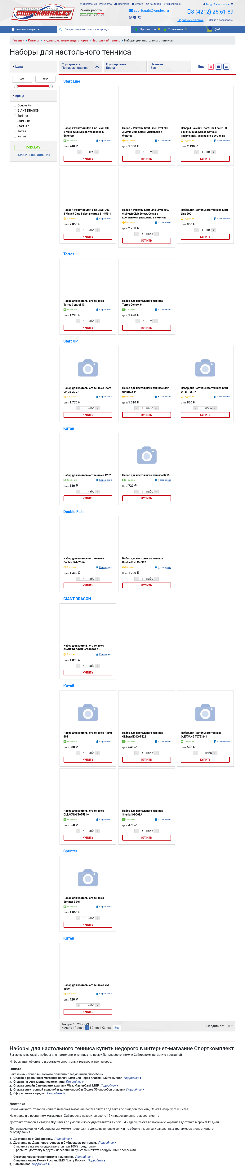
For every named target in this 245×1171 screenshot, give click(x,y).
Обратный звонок (190, 20)
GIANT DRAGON (77, 598)
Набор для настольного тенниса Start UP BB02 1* (145, 389)
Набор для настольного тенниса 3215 (146, 475)
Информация (172, 3)
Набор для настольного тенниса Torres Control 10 (84, 302)
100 (229, 1026)
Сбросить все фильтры (33, 155)
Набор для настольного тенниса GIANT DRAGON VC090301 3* (84, 647)
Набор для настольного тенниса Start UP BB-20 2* (87, 389)
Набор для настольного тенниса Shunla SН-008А (142, 812)
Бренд (18, 96)
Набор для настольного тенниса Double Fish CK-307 (142, 560)
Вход (209, 4)
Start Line (71, 81)
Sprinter (70, 851)
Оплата (107, 3)
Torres (68, 254)
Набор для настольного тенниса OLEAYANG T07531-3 (201, 734)
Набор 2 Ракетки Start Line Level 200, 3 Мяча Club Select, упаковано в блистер (145, 132)
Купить (88, 158)
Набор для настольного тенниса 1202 (87, 475)
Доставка (123, 3)
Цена (18, 66)
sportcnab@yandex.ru (151, 10)
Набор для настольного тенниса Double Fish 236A (84, 560)
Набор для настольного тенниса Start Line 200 (204, 211)
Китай (68, 428)
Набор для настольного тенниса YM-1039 (87, 987)
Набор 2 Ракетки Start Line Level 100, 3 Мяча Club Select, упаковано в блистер (87, 132)
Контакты (155, 3)
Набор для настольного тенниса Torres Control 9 (142, 302)
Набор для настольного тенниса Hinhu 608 (88, 734)
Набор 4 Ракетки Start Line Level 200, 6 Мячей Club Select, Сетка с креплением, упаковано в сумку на (145, 213)
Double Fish (73, 511)
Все (116, 1028)
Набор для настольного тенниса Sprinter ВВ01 (84, 899)
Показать (33, 147)
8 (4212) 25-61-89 (212, 12)
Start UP (70, 341)
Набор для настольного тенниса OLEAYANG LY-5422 (142, 734)
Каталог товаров (24, 29)
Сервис (139, 3)
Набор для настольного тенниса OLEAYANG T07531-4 (84, 812)
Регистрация (221, 4)
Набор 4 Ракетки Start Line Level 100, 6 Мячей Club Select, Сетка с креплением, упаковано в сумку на (204, 132)
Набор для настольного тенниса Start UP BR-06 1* (204, 389)
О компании (90, 3)
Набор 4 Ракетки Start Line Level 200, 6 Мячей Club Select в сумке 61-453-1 (87, 211)
